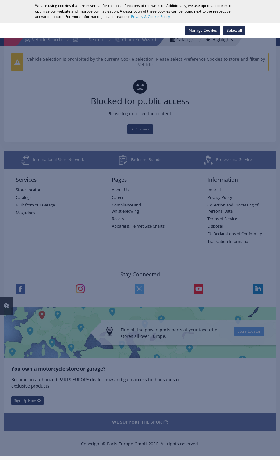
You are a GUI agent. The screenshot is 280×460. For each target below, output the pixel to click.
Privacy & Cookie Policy (150, 16)
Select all (234, 30)
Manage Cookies (203, 30)
